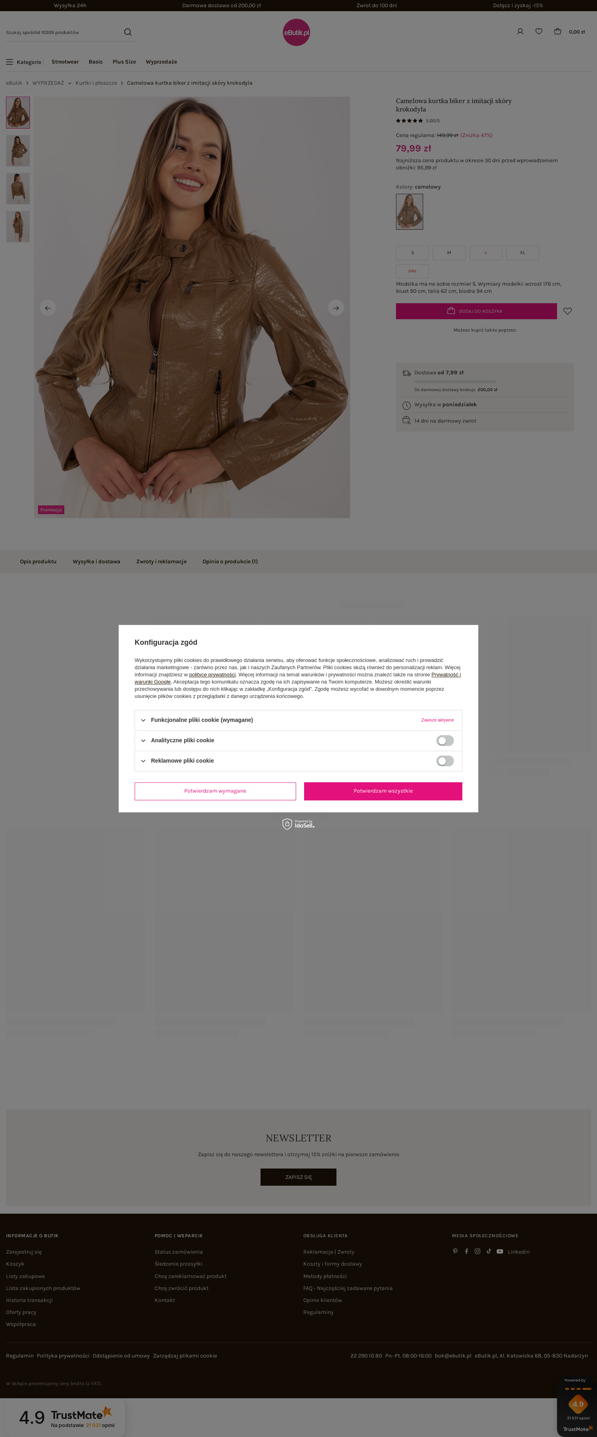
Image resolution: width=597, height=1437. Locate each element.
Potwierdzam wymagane (215, 790)
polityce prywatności (212, 675)
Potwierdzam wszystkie (383, 790)
